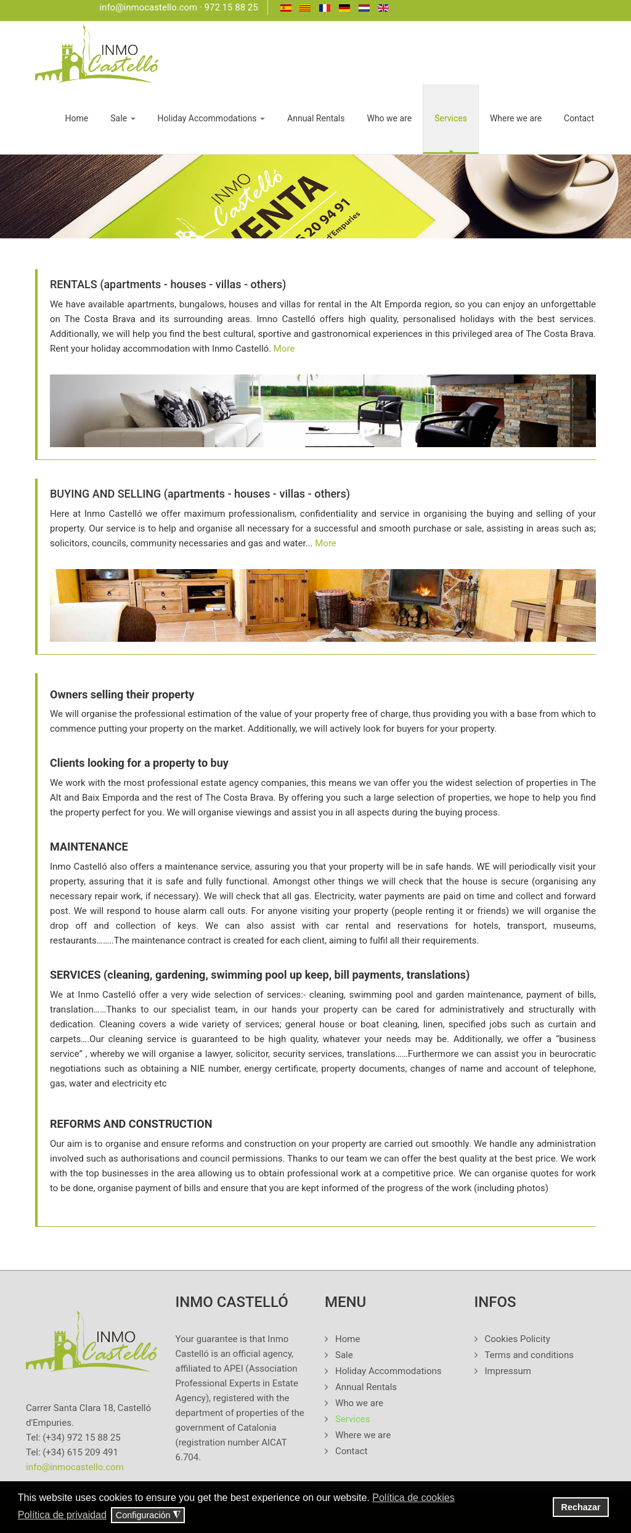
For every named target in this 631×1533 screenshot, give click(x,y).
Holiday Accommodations (212, 118)
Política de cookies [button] (413, 1497)
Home (77, 118)
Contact (579, 118)
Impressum (508, 1371)
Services (450, 118)
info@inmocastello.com (148, 7)
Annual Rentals (315, 118)
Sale (122, 118)
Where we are (516, 118)
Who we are (389, 118)
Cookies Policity (517, 1339)
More (284, 348)
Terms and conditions (529, 1355)
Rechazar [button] (581, 1507)
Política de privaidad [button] (62, 1515)
